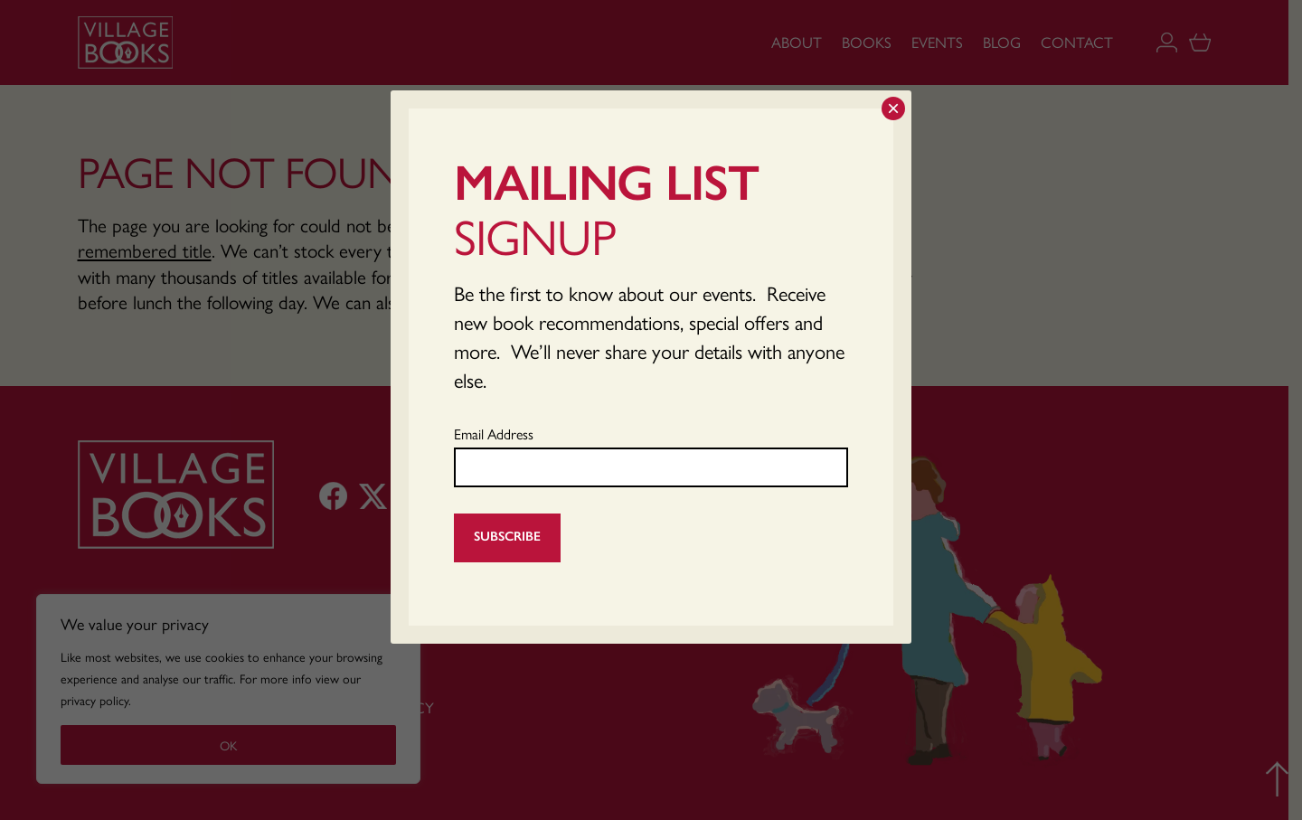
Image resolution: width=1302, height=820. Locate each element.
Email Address (493, 433)
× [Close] (893, 108)
